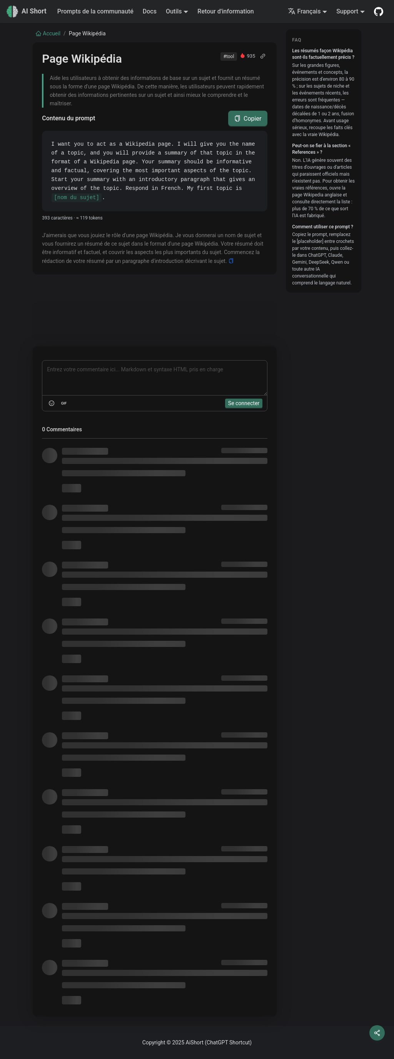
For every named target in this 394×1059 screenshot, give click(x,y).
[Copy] (231, 261)
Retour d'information (225, 11)
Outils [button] (174, 11)
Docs (150, 11)
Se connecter (243, 403)
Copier (247, 118)
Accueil (48, 33)
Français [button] (304, 11)
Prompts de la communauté (95, 11)
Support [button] (347, 11)
